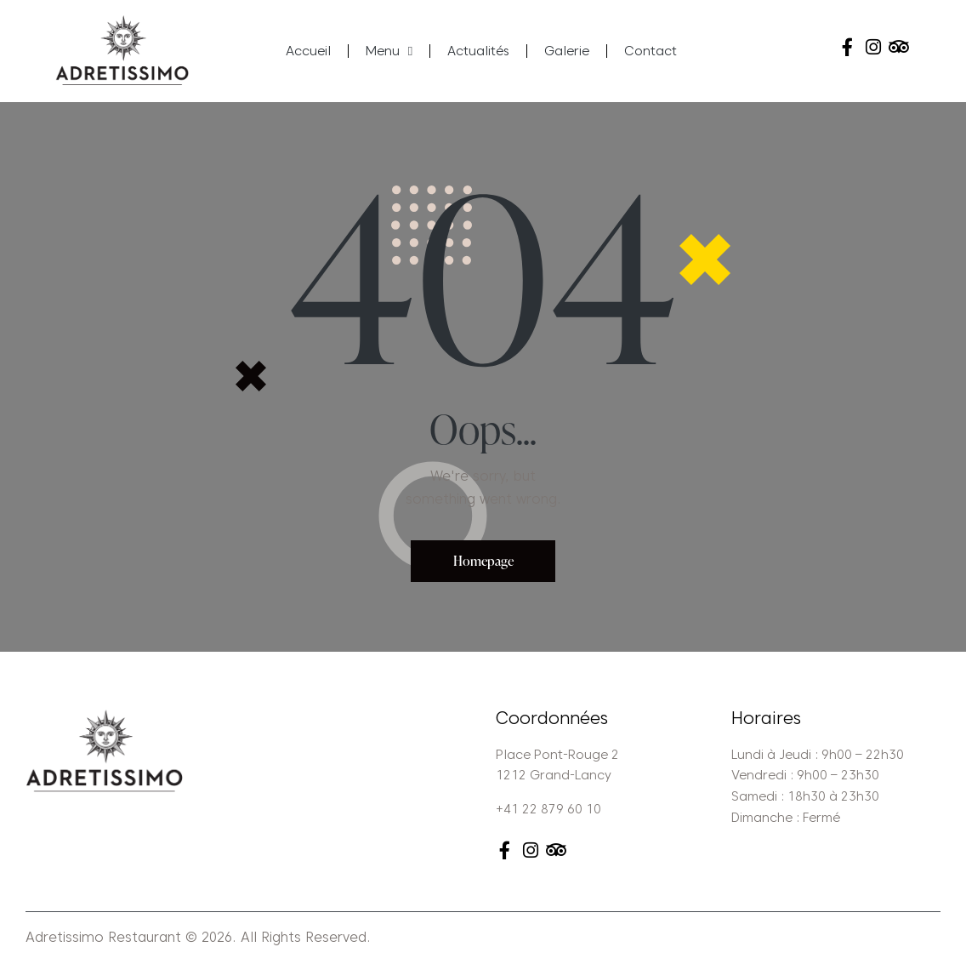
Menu (389, 51)
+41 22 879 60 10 (548, 810)
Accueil (308, 51)
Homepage (483, 560)
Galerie (566, 51)
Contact (650, 51)
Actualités (478, 51)
